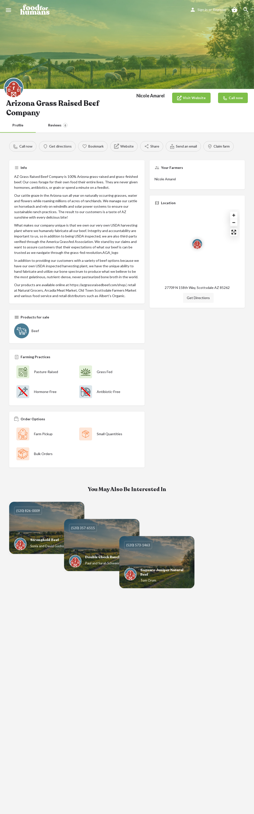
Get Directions (198, 298)
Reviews (57, 125)
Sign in (202, 9)
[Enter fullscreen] (233, 232)
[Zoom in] (233, 215)
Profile (17, 125)
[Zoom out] (233, 222)
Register (219, 9)
